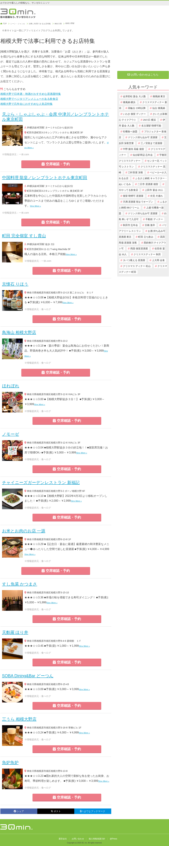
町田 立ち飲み (145, 237)
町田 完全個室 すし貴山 (24, 235)
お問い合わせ (78, 839)
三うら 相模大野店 (19, 719)
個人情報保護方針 (97, 839)
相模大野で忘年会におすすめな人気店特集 (26, 103)
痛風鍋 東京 (159, 96)
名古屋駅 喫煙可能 (151, 125)
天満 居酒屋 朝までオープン (138, 201)
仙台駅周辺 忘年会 (143, 155)
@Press (113, 839)
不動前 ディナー (154, 219)
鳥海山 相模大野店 (19, 332)
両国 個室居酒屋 (139, 248)
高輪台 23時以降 (137, 108)
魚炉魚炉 (10, 762)
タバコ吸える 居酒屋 (134, 260)
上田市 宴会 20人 (154, 190)
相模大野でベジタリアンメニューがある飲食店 (29, 98)
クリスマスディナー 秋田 (147, 254)
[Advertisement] (143, 44)
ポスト (56, 811)
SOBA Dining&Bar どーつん (27, 675)
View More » (35, 206)
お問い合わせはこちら (142, 74)
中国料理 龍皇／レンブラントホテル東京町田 (44, 177)
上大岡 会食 (158, 260)
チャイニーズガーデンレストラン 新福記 (41, 482)
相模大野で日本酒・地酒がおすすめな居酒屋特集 (30, 93)
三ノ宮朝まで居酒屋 (151, 143)
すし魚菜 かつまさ (19, 584)
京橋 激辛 (150, 225)
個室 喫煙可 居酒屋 (133, 196)
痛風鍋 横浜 (129, 102)
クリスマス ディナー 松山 (137, 266)
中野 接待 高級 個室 (133, 149)
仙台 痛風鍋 (158, 108)
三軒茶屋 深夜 (135, 172)
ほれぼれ (10, 385)
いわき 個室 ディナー (134, 114)
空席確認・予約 (56, 164)
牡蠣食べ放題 (130, 131)
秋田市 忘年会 (130, 225)
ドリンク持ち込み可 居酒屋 (142, 137)
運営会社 (63, 839)
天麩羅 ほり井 (15, 632)
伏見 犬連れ (156, 196)
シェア (19, 811)
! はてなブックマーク (92, 811)
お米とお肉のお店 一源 (23, 530)
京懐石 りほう (15, 284)
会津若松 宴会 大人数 (134, 96)
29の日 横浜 (149, 120)
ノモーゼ (10, 434)
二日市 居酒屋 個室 (148, 184)
